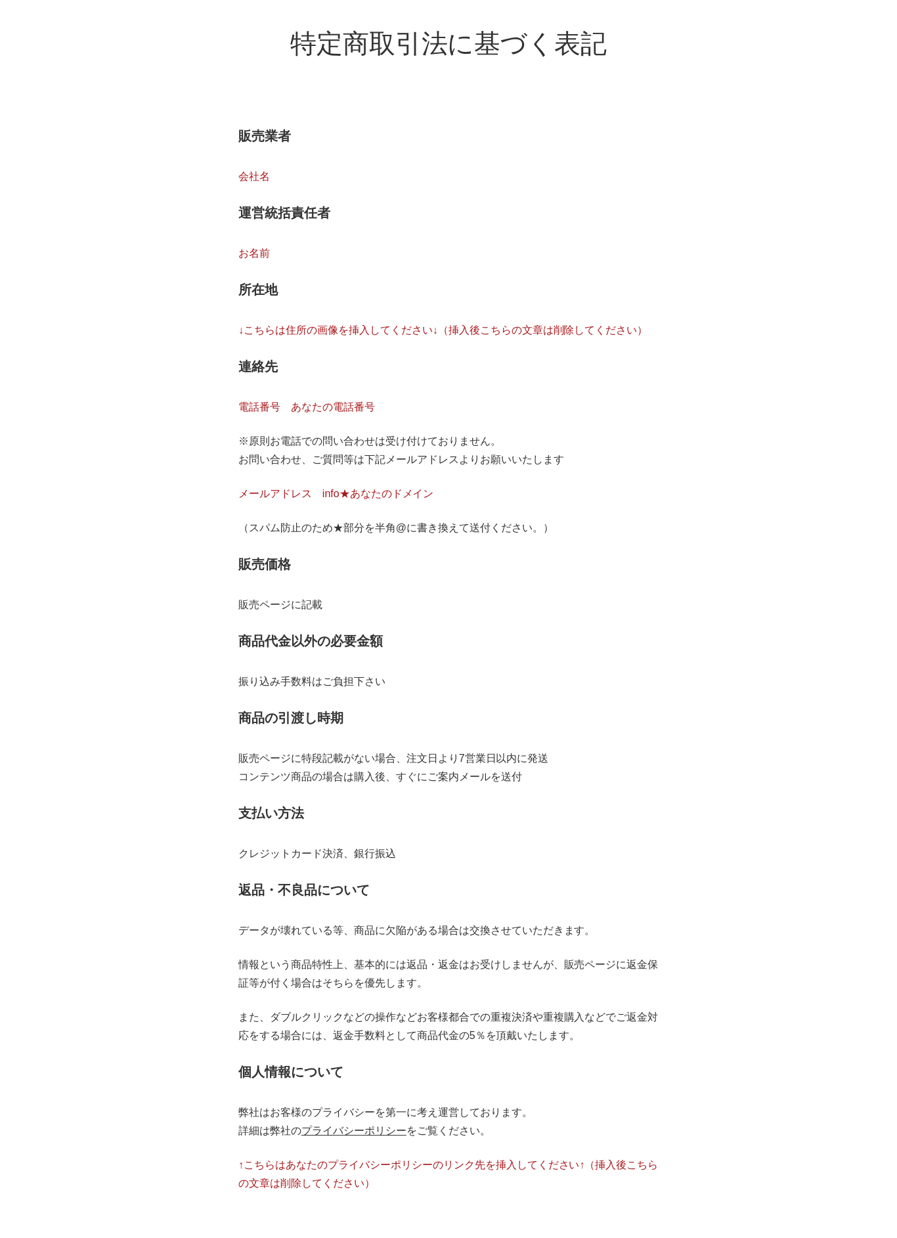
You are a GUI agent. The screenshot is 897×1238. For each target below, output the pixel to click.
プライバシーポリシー (353, 1130)
